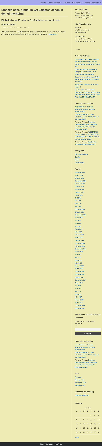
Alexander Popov (8, 27)
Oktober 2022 (79, 186)
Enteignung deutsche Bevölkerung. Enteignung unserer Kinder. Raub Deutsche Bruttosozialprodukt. (86, 72)
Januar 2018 (79, 268)
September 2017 (80, 280)
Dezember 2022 (80, 184)
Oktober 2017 (79, 277)
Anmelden (78, 377)
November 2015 (80, 308)
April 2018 (78, 260)
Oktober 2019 (79, 240)
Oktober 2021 (79, 192)
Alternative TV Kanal (81, 154)
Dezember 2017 (80, 271)
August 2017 (79, 283)
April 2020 (78, 229)
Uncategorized (79, 162)
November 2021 (80, 189)
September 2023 (80, 181)
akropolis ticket (79, 107)
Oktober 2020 (79, 212)
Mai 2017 (78, 291)
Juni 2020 (78, 223)
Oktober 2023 (79, 178)
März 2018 (78, 263)
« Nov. (77, 437)
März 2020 (78, 232)
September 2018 (80, 249)
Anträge (50, 2)
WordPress (58, 444)
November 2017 (80, 274)
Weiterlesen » (53, 34)
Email (76, 325)
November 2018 (80, 246)
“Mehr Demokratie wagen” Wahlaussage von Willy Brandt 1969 (87, 117)
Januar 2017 (79, 302)
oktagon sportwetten (81, 114)
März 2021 (78, 206)
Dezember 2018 (80, 243)
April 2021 (78, 203)
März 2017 (78, 297)
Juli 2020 (78, 220)
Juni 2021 (78, 198)
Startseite (43, 2)
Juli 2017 (78, 286)
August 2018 (79, 251)
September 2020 (80, 215)
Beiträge (77, 157)
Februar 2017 (79, 300)
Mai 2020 (78, 226)
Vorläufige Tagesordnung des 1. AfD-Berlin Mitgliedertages (85, 109)
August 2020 (79, 218)
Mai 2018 (78, 257)
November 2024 (80, 172)
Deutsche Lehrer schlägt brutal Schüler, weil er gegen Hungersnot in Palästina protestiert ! (87, 79)
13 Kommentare (28, 27)
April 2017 (78, 294)
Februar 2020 (79, 235)
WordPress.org (79, 385)
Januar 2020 (79, 237)
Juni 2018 (78, 254)
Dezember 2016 (80, 305)
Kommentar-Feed (80, 383)
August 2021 (79, 195)
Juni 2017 (78, 288)
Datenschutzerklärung (82, 395)
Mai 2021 (78, 201)
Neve (42, 444)
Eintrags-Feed (79, 380)
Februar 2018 (79, 266)
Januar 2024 (79, 175)
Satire (77, 160)
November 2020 (80, 209)
